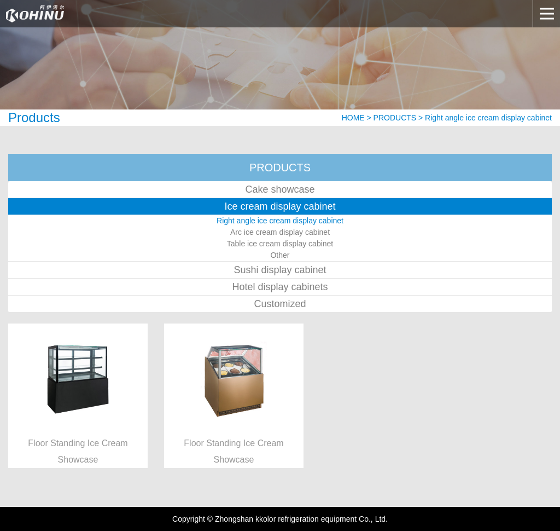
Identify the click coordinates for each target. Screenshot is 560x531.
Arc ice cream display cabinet (280, 232)
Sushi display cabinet (280, 269)
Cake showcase (279, 189)
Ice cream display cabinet (279, 206)
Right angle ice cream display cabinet (280, 220)
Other (279, 255)
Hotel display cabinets (280, 286)
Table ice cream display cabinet (280, 243)
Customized (280, 303)
